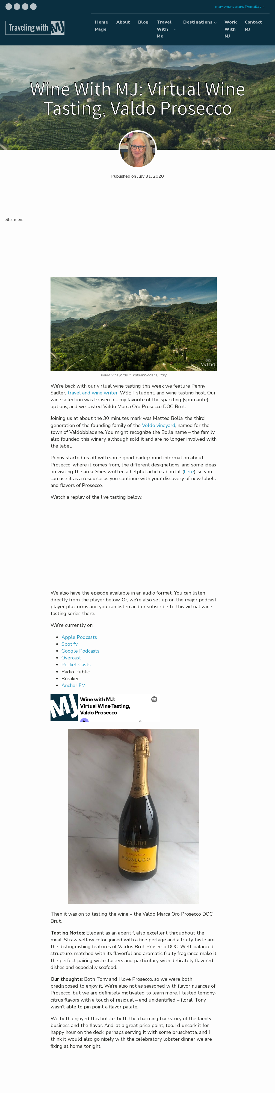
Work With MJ (230, 29)
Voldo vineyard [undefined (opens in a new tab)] (158, 425)
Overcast (71, 657)
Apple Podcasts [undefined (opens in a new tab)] (79, 637)
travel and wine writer (92, 393)
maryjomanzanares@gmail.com (240, 6)
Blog (143, 22)
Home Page (101, 25)
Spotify (69, 644)
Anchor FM (73, 685)
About (123, 22)
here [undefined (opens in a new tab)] (189, 471)
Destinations (197, 22)
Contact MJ (253, 25)
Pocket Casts (76, 664)
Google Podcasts (80, 651)
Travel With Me (164, 29)
